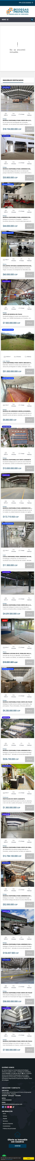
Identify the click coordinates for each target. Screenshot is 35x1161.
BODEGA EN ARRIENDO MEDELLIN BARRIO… (17, 411)
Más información (9, 1159)
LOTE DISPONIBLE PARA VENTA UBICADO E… (17, 362)
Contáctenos (6, 1126)
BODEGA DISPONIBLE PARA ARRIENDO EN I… (17, 896)
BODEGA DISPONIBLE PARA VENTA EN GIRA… (17, 847)
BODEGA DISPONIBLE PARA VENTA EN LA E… (17, 120)
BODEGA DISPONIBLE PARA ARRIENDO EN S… (17, 944)
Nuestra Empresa (8, 1123)
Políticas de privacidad (9, 1128)
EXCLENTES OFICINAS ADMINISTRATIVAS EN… (17, 266)
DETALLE (29, 129)
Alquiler (5, 1118)
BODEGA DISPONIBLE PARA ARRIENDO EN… (17, 169)
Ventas (5, 1116)
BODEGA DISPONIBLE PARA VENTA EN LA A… (17, 605)
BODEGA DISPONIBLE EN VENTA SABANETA (17, 459)
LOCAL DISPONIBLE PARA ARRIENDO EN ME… (17, 556)
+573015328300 (26, 2)
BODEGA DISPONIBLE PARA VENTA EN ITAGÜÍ (17, 702)
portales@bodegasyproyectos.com (12, 1104)
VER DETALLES (17, 98)
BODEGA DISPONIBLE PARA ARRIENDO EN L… (17, 508)
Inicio (4, 1113)
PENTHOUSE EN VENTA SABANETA (14, 799)
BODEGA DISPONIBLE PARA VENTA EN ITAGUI (17, 1041)
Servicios (5, 1121)
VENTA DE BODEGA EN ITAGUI (12, 314)
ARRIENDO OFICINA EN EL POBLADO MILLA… (17, 653)
